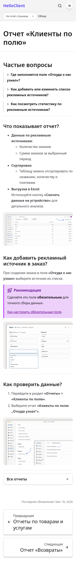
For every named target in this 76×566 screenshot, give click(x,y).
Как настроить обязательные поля (34, 312)
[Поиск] (60, 6)
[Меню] (69, 5)
